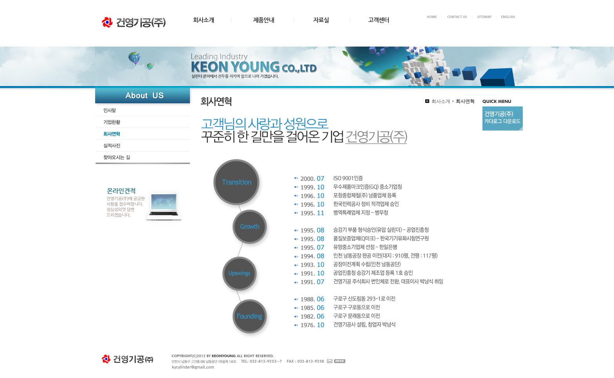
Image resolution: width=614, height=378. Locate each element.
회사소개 (441, 101)
